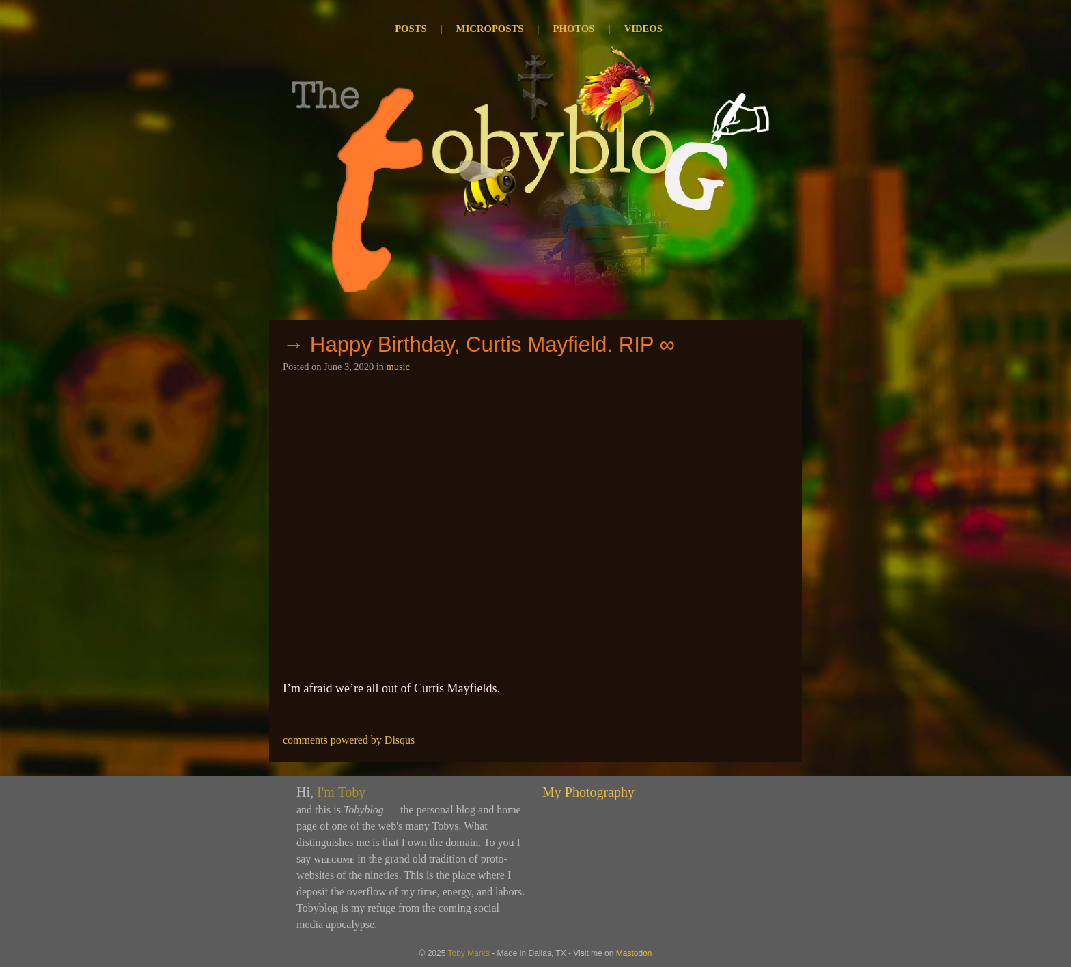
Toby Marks (468, 953)
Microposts (490, 28)
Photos (574, 28)
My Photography (588, 792)
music (398, 366)
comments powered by (349, 740)
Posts (410, 28)
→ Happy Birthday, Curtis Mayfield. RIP (468, 344)
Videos (643, 28)
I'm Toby (341, 792)
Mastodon (634, 953)
